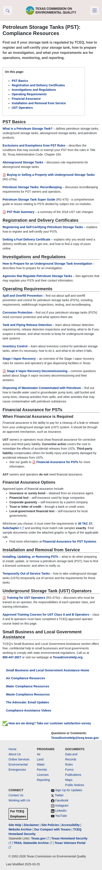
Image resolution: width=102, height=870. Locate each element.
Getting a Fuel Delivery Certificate (26, 239)
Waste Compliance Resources (28, 694)
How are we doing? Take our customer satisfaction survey (47, 723)
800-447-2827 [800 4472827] (12, 657)
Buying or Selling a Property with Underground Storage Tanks (49, 174)
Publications (73, 774)
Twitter (59, 795)
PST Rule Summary (19, 212)
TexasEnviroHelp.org (68, 657)
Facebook (61, 800)
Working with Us (19, 800)
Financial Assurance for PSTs (55, 462)
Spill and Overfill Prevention (22, 295)
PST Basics (20, 80)
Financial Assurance (26, 98)
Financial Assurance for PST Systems (69, 541)
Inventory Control (15, 346)
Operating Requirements (29, 94)
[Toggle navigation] (94, 10)
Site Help (15, 825)
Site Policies (50, 825)
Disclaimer (31, 825)
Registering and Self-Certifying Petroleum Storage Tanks (43, 227)
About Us (15, 754)
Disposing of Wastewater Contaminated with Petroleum (42, 388)
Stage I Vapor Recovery (19, 358)
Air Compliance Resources (25, 678)
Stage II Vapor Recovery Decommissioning (35, 371)
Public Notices (74, 785)
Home (12, 749)
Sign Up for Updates (68, 790)
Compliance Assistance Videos (28, 710)
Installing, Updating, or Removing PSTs (30, 556)
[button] (8, 10)
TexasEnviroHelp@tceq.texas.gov (75, 737)
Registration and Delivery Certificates (38, 85)
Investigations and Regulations (34, 89)
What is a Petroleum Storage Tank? (27, 128)
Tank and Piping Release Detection (27, 325)
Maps (68, 780)
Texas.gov (40, 838)
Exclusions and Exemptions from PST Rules (34, 145)
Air (39, 754)
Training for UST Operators (24, 597)
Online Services (19, 759)
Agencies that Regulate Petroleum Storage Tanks (37, 276)
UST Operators (22, 107)
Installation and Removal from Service (39, 103)
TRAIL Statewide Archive (33, 843)
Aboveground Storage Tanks (23, 162)
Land (40, 759)
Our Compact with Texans (52, 829)
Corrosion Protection (17, 312)
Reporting (43, 780)
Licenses (43, 774)
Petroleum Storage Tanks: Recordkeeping (32, 187)
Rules (69, 764)
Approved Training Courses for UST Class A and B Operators (46, 614)
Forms (69, 769)
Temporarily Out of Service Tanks (26, 573)
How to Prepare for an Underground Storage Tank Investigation (47, 263)
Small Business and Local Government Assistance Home (47, 670)
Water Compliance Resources (27, 686)
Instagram (61, 805)
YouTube (61, 815)
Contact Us (16, 795)
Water (41, 764)
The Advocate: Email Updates (27, 702)
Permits (42, 769)
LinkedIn (61, 810)
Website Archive (20, 829)
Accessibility (70, 825)
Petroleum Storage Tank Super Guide (29, 199)
